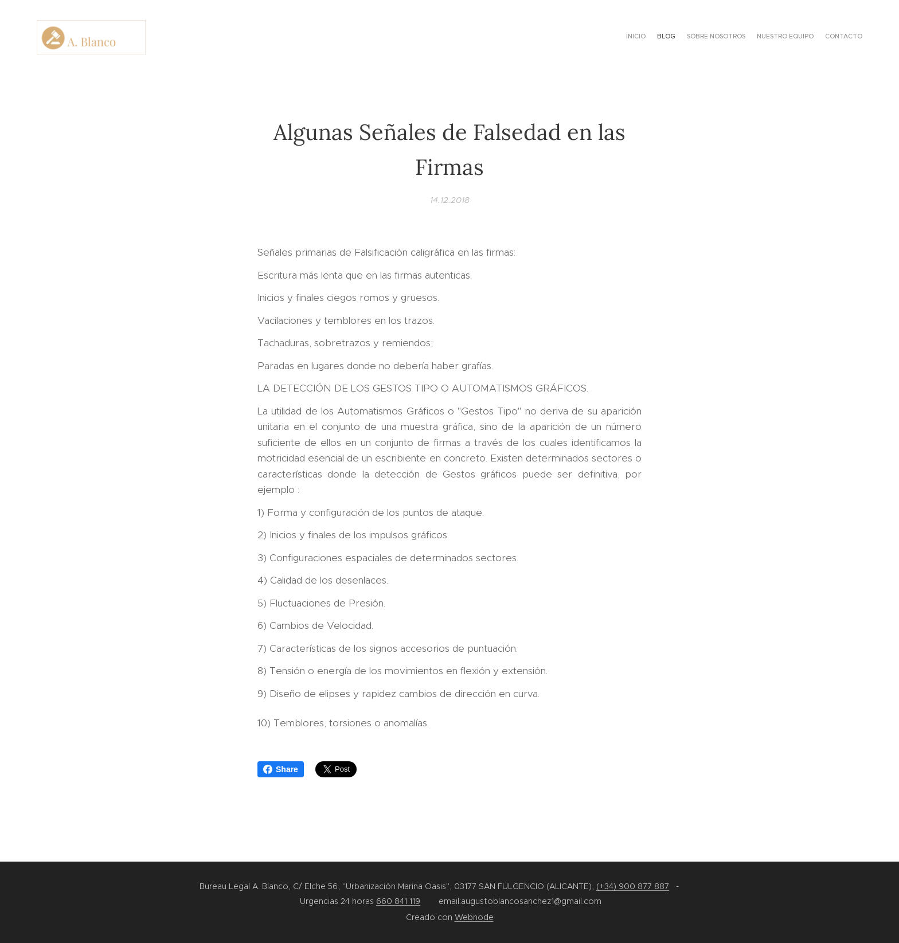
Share (280, 769)
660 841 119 (398, 901)
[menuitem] (818, 37)
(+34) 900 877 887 (632, 886)
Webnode (474, 917)
